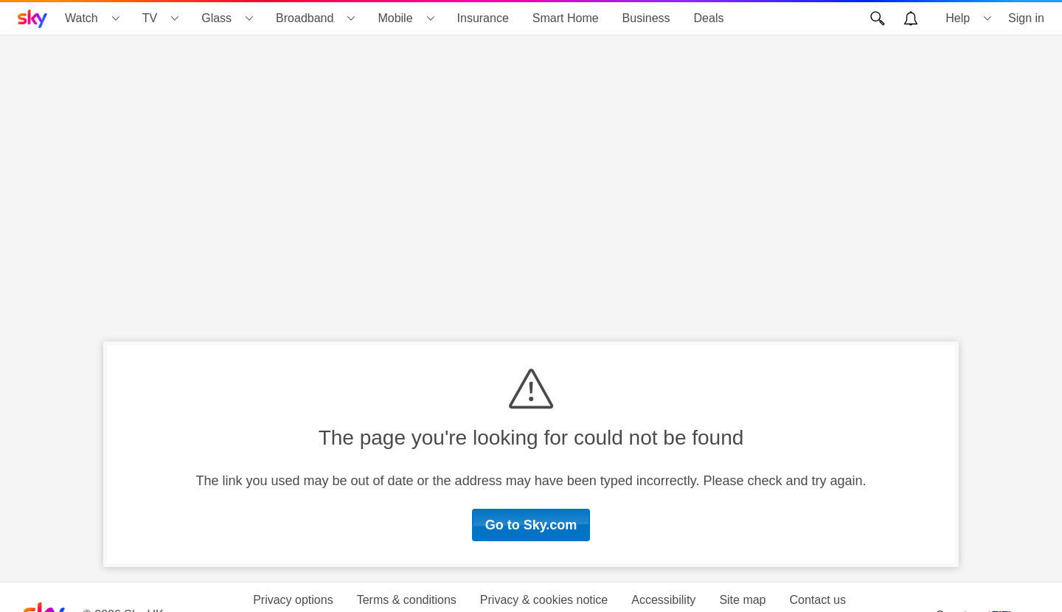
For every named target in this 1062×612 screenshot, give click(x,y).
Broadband (304, 18)
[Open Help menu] (987, 18)
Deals (709, 18)
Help (957, 18)
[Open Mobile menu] (430, 18)
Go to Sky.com (531, 525)
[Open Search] (877, 18)
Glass (216, 18)
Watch (81, 18)
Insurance (483, 18)
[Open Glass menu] (249, 18)
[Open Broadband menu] (351, 18)
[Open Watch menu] (116, 18)
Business (646, 18)
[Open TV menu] (175, 18)
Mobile (395, 18)
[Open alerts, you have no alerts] (911, 18)
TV (149, 18)
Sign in (1026, 18)
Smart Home (565, 18)
